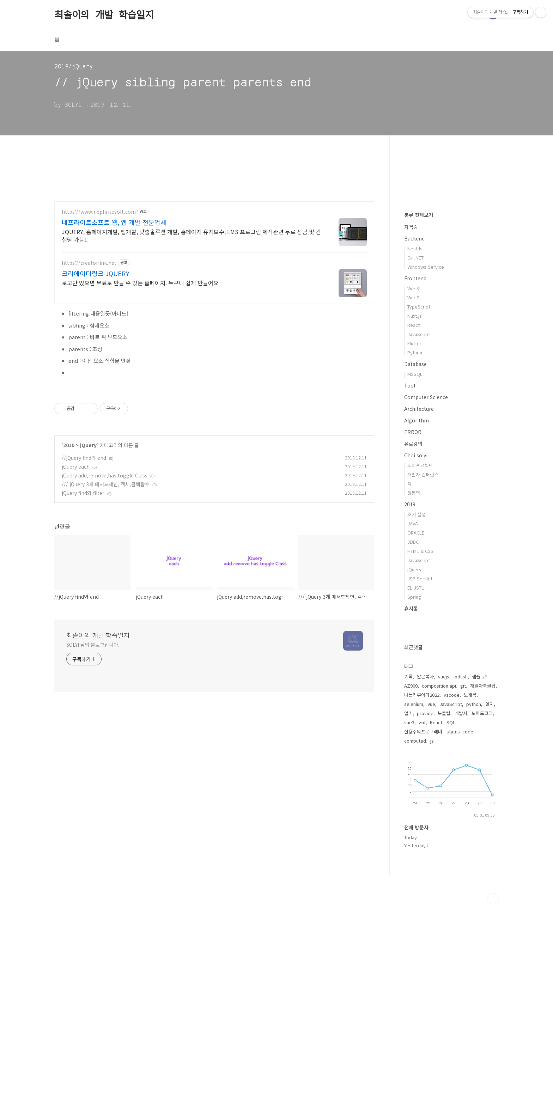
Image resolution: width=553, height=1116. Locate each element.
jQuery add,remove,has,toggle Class (104, 574)
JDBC (413, 753)
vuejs (443, 888)
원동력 (413, 704)
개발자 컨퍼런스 (422, 686)
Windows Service (425, 478)
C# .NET (415, 469)
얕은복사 (425, 888)
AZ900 (411, 897)
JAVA (412, 735)
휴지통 (411, 819)
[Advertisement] (214, 433)
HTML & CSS (420, 762)
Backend (414, 449)
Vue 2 (413, 509)
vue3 (409, 934)
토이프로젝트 (420, 676)
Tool (409, 596)
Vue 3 (413, 499)
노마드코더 (482, 924)
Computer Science (426, 608)
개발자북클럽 (483, 897)
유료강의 (413, 655)
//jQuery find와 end (84, 556)
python (473, 915)
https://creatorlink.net (89, 263)
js (432, 952)
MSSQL (415, 585)
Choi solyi (415, 666)
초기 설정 (416, 725)
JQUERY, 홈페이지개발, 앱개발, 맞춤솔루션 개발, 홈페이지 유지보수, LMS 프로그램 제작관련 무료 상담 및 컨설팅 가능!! (191, 235)
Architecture (419, 620)
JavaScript (418, 545)
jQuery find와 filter (83, 591)
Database (415, 575)
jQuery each (76, 565)
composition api (439, 897)
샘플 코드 (481, 888)
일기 (408, 924)
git (463, 897)
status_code (459, 943)
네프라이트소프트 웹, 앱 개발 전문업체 (114, 222)
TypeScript (418, 518)
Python (414, 564)
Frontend (415, 489)
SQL (450, 934)
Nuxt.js (414, 527)
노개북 (470, 906)
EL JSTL (415, 799)
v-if (422, 934)
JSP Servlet (419, 790)
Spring (414, 808)
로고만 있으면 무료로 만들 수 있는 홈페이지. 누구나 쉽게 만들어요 (140, 283)
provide (425, 924)
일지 (489, 915)
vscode (452, 906)
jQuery (88, 543)
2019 (68, 543)
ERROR (412, 643)
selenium (413, 915)
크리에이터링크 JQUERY (95, 273)
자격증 (411, 438)
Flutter (414, 554)
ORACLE (415, 744)
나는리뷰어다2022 (421, 906)
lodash (461, 888)
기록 (408, 888)
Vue (431, 915)
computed (415, 952)
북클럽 (444, 924)
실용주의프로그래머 (423, 943)
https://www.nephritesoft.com (99, 212)
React (413, 536)
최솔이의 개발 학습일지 (104, 13)
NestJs (415, 460)
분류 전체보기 (418, 426)
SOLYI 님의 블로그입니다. (92, 743)
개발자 (461, 924)
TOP (493, 1110)
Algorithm (416, 631)
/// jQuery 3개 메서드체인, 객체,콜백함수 (106, 582)
